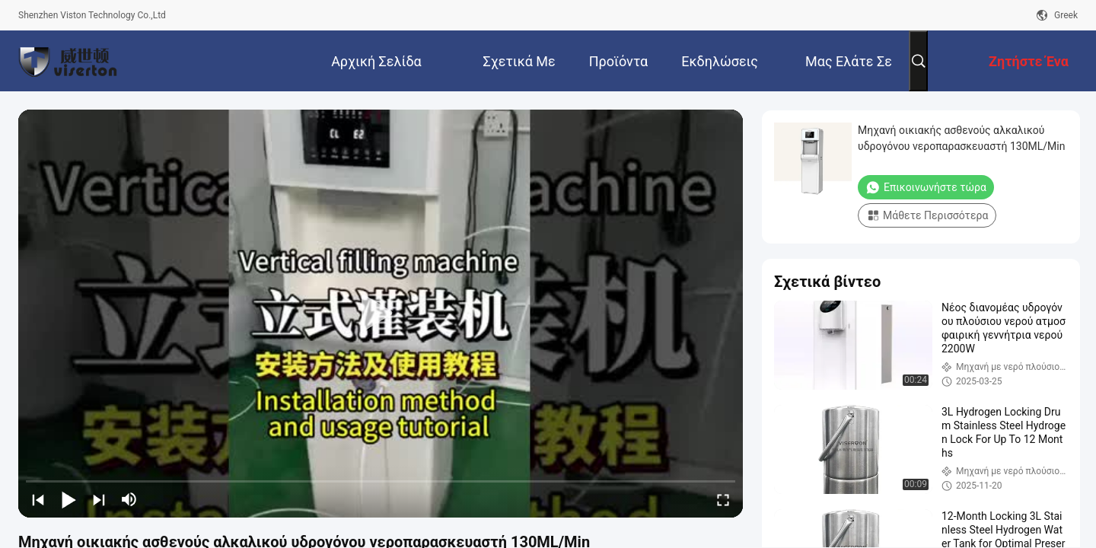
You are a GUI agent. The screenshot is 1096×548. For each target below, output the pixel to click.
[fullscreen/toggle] (723, 499)
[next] (99, 499)
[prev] (38, 499)
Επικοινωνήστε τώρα (925, 187)
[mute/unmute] (129, 499)
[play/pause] (68, 499)
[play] (381, 314)
